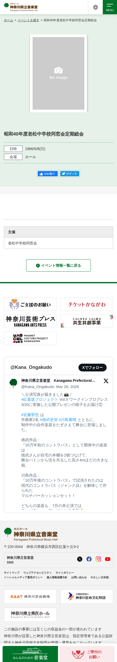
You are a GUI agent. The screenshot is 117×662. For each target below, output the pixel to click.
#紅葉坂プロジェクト (39, 399)
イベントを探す (28, 20)
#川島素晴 (67, 419)
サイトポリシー (65, 572)
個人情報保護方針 (57, 577)
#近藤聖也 (30, 414)
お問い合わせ (79, 577)
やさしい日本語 (100, 577)
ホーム (8, 20)
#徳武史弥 (49, 419)
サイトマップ (11, 572)
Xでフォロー (92, 367)
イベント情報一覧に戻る (58, 265)
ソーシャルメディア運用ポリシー (23, 577)
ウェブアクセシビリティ (37, 572)
